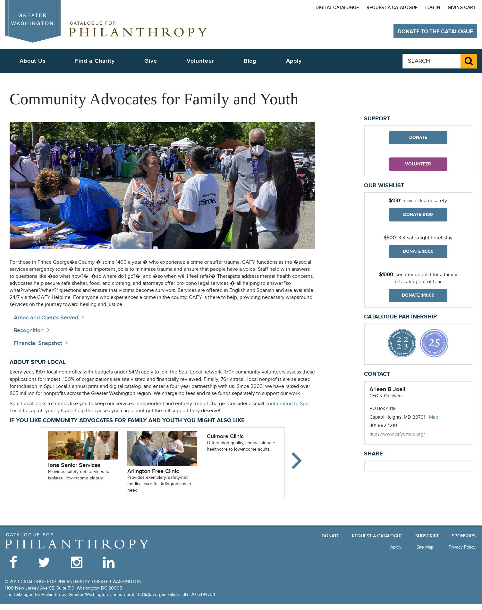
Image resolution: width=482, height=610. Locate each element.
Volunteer (418, 164)
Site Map (425, 547)
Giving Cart (462, 7)
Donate (418, 137)
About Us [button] (33, 61)
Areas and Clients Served (46, 317)
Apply (294, 61)
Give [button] (150, 61)
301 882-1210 (383, 425)
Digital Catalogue (337, 7)
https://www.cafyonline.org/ (403, 434)
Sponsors (464, 536)
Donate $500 (418, 251)
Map (433, 417)
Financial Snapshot (38, 343)
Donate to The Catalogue (435, 31)
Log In (432, 7)
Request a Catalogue (392, 7)
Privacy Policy (462, 547)
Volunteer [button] (200, 61)
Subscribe (427, 536)
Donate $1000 (418, 295)
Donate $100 (418, 214)
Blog (250, 61)
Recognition (29, 330)
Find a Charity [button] (95, 61)
